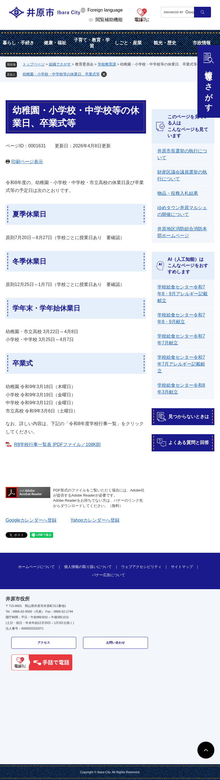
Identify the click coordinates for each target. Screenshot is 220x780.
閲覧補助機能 (109, 19)
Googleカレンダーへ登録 (31, 520)
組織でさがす (60, 64)
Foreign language (105, 10)
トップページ (34, 64)
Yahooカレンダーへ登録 (95, 520)
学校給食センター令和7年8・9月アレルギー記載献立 (182, 294)
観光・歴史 (165, 42)
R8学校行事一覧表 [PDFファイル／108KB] (57, 444)
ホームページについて (36, 567)
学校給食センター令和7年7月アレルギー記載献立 (181, 364)
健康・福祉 (55, 42)
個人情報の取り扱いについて (88, 567)
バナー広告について (108, 575)
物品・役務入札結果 (177, 193)
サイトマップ (182, 567)
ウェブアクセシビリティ (141, 567)
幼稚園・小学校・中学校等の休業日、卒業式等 (61, 74)
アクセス (44, 642)
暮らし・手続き (18, 42)
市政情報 (202, 42)
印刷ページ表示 (27, 161)
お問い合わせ (115, 642)
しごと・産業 (128, 42)
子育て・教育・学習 (92, 43)
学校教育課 (107, 64)
